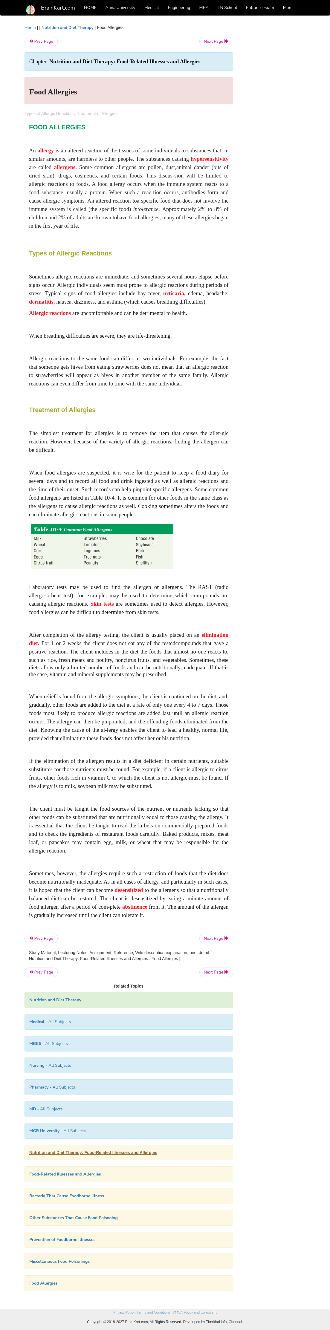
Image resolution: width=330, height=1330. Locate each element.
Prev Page (41, 41)
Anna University (120, 7)
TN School (227, 7)
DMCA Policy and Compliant (194, 1312)
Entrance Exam (260, 7)
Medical (151, 7)
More (288, 7)
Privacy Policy (124, 1312)
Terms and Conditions (153, 1312)
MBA (204, 7)
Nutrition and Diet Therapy (68, 27)
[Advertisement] (274, 114)
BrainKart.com (58, 7)
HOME (90, 7)
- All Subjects (50, 1022)
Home (30, 27)
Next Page (216, 41)
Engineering (179, 7)
